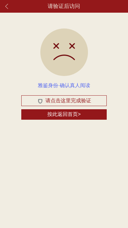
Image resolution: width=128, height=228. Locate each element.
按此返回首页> (64, 114)
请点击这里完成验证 (64, 100)
